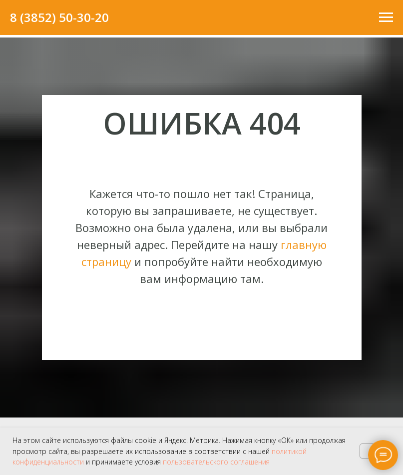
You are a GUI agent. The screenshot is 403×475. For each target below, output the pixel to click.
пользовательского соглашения (216, 461)
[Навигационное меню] (386, 17)
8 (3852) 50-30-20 (59, 17)
